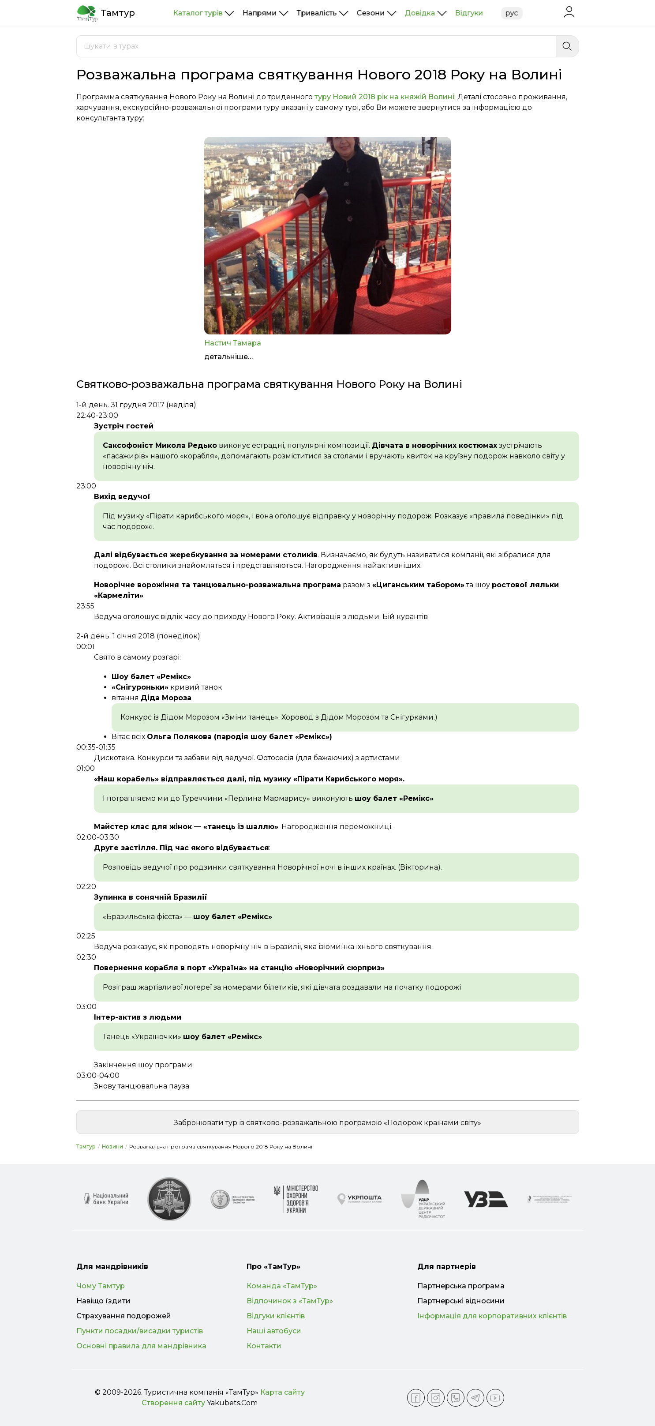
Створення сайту (173, 1403)
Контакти (264, 1346)
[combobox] (316, 46)
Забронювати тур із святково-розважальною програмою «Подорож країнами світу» (327, 1122)
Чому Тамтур (100, 1286)
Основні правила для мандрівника (141, 1346)
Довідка (420, 13)
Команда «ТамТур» (282, 1286)
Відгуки (469, 13)
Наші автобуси (274, 1331)
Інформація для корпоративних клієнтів (492, 1316)
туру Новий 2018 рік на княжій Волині (384, 97)
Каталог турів (198, 13)
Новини (112, 1146)
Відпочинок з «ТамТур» (290, 1301)
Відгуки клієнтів (276, 1316)
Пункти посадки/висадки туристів (139, 1331)
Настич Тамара (232, 343)
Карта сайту (282, 1392)
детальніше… (228, 357)
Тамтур (86, 1146)
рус (511, 13)
